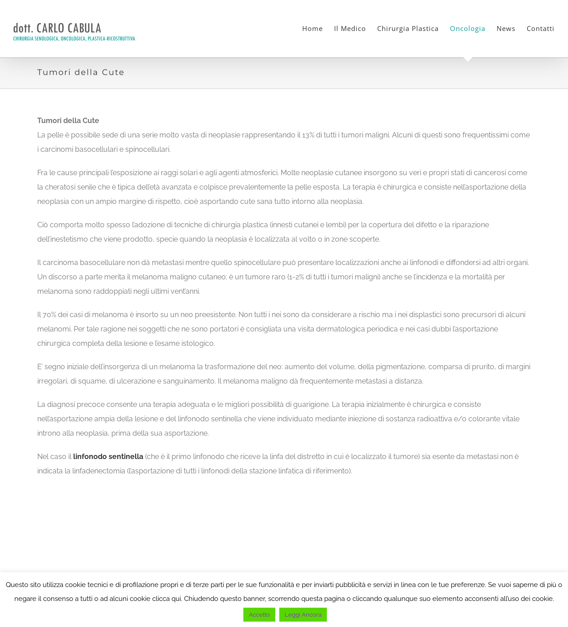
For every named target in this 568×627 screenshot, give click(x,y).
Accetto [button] (259, 614)
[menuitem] (318, 28)
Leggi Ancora (303, 614)
